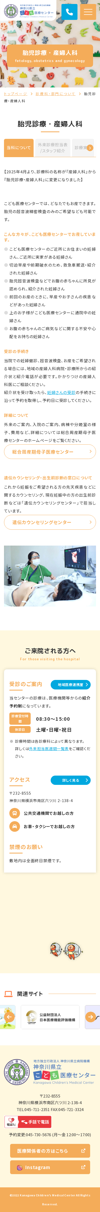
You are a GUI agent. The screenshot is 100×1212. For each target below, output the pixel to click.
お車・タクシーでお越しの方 (49, 826)
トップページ (15, 93)
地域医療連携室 (70, 684)
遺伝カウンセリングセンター (41, 522)
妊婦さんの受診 (61, 392)
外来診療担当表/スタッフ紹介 (52, 147)
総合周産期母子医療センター (43, 451)
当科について (19, 147)
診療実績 (83, 147)
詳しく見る (70, 780)
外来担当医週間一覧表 (49, 748)
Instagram (33, 1167)
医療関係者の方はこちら (42, 1150)
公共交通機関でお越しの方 (49, 813)
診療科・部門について (56, 93)
